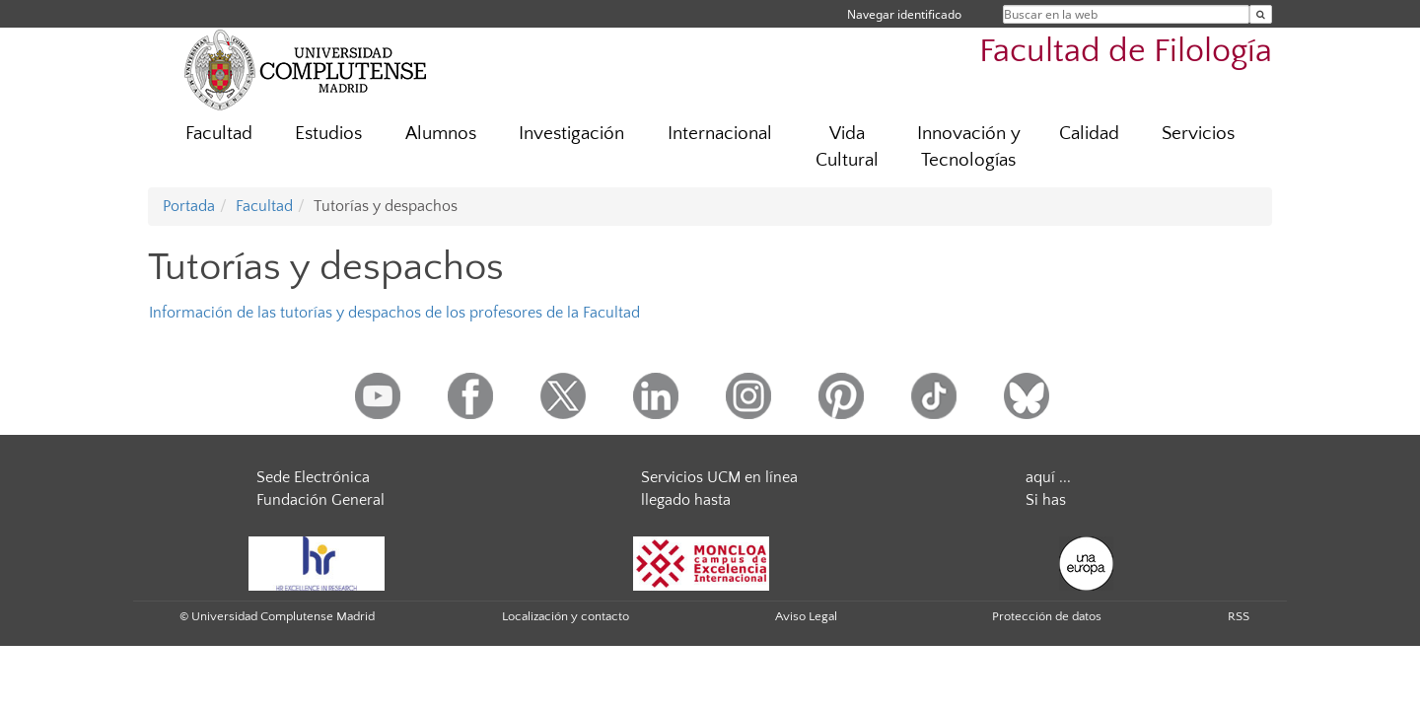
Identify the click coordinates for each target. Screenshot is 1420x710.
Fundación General (320, 500)
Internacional (720, 133)
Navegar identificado (904, 14)
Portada (189, 206)
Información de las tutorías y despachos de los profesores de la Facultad (394, 312)
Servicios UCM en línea (719, 477)
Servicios (1198, 133)
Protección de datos (1046, 616)
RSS (1238, 616)
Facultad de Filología (1125, 52)
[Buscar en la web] (1260, 14)
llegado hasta (686, 500)
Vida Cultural (847, 147)
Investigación (571, 133)
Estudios (328, 133)
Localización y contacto (565, 616)
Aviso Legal (806, 616)
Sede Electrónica (313, 477)
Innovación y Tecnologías (969, 147)
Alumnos (440, 133)
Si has (1046, 500)
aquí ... (1048, 477)
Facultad (218, 133)
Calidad (1089, 133)
